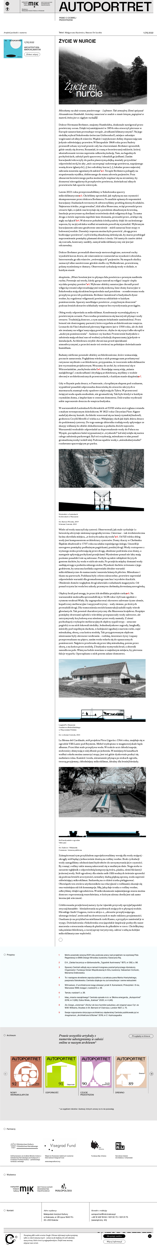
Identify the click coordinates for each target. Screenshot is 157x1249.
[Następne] (151, 1074)
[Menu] (7, 4)
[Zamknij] (150, 1236)
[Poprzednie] (5, 1074)
